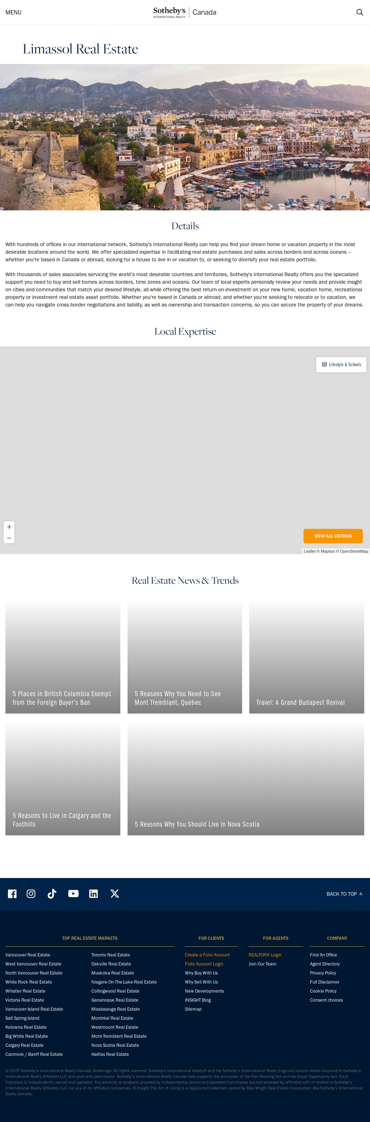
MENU (13, 12)
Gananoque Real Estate (114, 1000)
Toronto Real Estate (110, 955)
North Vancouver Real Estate (34, 973)
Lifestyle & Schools (341, 364)
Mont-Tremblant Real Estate (119, 1036)
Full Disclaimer (324, 982)
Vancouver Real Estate (27, 955)
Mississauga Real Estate (115, 1009)
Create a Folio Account (207, 955)
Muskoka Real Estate (112, 973)
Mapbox (328, 551)
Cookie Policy (323, 991)
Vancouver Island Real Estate (34, 1009)
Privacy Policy (323, 973)
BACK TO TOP (346, 894)
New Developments (204, 991)
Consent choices (326, 1000)
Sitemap (193, 1009)
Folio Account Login (204, 964)
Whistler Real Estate (25, 991)
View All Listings (333, 536)
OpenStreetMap (354, 551)
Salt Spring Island (22, 1018)
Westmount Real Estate (114, 1027)
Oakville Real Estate (111, 964)
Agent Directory (325, 964)
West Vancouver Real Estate (33, 964)
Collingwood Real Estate (115, 991)
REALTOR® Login (265, 955)
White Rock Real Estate (28, 982)
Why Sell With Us (201, 982)
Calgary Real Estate (24, 1045)
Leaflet (310, 551)
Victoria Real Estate (24, 1000)
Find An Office (323, 955)
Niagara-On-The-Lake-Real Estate (124, 982)
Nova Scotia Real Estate (115, 1045)
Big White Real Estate (26, 1036)
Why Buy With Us (201, 973)
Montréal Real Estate (112, 1018)
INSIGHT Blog (198, 1000)
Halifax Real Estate (110, 1054)
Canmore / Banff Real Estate (34, 1054)
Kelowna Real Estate (26, 1027)
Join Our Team (262, 964)
